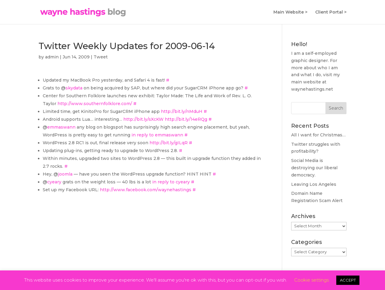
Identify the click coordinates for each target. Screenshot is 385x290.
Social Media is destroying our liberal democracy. (314, 168)
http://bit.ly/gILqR (168, 142)
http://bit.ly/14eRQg (186, 119)
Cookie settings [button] (311, 280)
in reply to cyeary (171, 182)
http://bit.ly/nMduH (181, 111)
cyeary (54, 182)
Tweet (101, 57)
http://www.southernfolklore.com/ (94, 103)
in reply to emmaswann (157, 135)
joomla (65, 174)
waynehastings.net (312, 89)
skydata (74, 88)
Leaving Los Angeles (313, 184)
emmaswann (61, 127)
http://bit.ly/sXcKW (143, 119)
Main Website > (290, 12)
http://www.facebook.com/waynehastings (145, 189)
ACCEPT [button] (348, 280)
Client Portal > (330, 12)
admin (52, 57)
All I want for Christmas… (318, 135)
